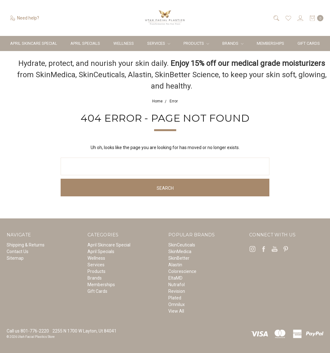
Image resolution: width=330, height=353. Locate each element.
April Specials (85, 43)
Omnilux (176, 304)
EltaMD (175, 278)
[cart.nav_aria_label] (314, 18)
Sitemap (15, 258)
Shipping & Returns (26, 244)
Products (196, 43)
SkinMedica (179, 251)
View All (176, 311)
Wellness (123, 43)
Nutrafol (176, 284)
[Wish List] (287, 18)
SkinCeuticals (181, 244)
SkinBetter (178, 258)
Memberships (270, 43)
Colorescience (182, 271)
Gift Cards (308, 43)
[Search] (275, 18)
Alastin (175, 264)
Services (158, 43)
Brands (232, 43)
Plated (174, 297)
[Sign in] (299, 18)
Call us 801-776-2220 (28, 330)
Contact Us (17, 251)
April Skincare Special (33, 43)
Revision (176, 291)
